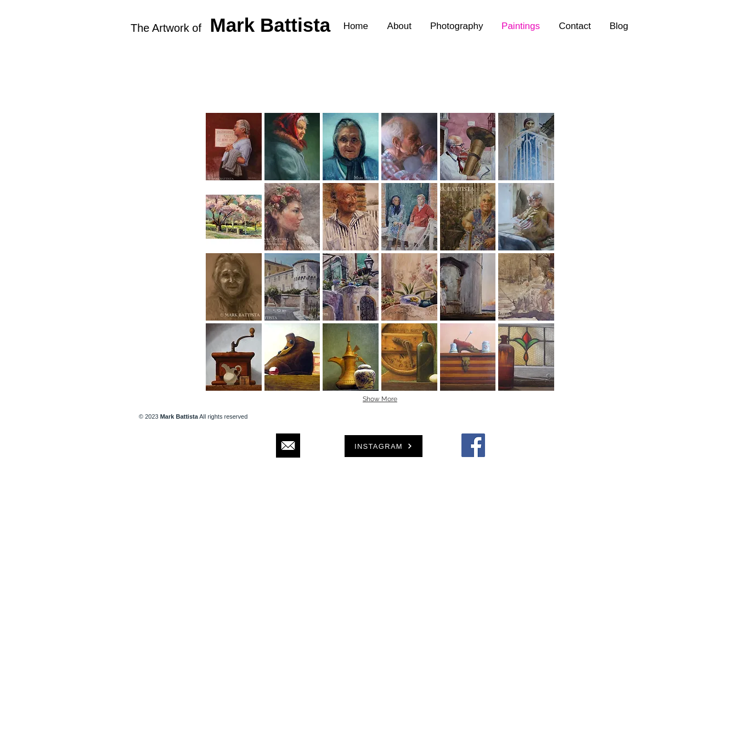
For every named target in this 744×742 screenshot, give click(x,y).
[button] (234, 146)
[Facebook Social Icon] (473, 445)
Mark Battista (270, 25)
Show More (380, 399)
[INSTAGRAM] (383, 446)
